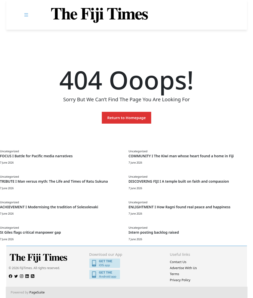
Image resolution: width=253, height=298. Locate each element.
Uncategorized (9, 151)
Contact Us (178, 262)
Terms (174, 274)
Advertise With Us (183, 268)
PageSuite (37, 292)
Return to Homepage (126, 117)
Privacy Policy (180, 280)
